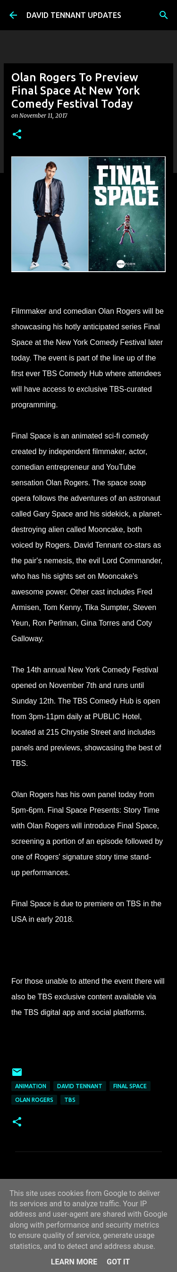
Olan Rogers (34, 1100)
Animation (30, 1086)
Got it (118, 1261)
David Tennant (79, 1086)
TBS (70, 1100)
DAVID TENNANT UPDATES (73, 15)
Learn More (74, 1261)
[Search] (163, 15)
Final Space (130, 1086)
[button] (17, 135)
